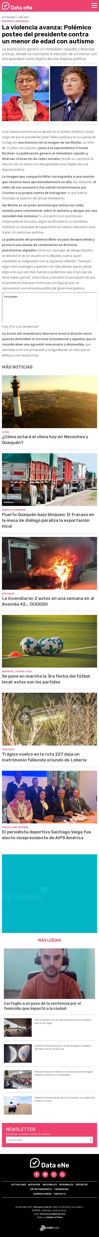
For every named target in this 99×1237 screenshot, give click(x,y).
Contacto (60, 1194)
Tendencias (61, 1189)
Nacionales (50, 1184)
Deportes (82, 1184)
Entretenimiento (41, 1189)
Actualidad (18, 1184)
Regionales (66, 1184)
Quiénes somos (42, 1194)
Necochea (34, 1184)
